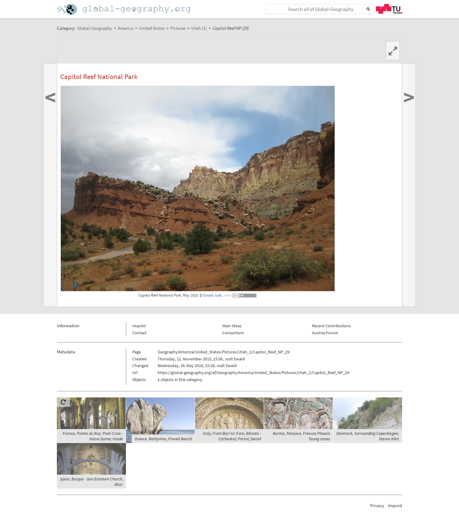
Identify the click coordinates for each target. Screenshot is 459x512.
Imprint (139, 325)
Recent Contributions (331, 325)
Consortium (233, 332)
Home (124, 9)
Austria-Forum (325, 332)
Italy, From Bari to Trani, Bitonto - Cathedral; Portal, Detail (232, 436)
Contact (139, 332)
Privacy (377, 505)
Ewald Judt (212, 295)
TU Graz (389, 9)
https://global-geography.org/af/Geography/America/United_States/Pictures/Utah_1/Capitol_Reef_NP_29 (253, 372)
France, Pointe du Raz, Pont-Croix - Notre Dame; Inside (93, 436)
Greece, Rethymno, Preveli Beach (163, 439)
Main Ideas (232, 325)
